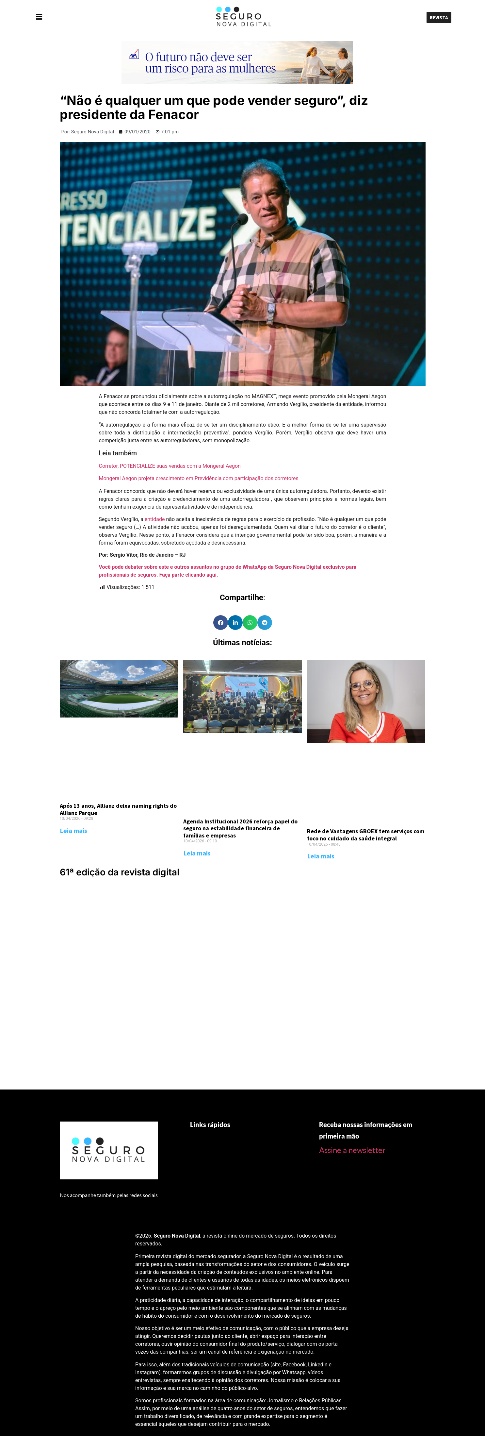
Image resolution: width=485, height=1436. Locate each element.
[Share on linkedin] (235, 622)
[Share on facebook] (220, 622)
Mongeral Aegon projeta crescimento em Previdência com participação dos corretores (199, 478)
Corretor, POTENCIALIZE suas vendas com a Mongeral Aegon (170, 466)
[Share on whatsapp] (250, 622)
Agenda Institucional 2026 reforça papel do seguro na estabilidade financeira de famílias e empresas (240, 828)
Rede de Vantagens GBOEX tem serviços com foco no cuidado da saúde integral (365, 834)
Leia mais (73, 830)
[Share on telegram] (264, 622)
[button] (101, 17)
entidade (155, 519)
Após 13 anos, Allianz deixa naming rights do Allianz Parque (118, 809)
